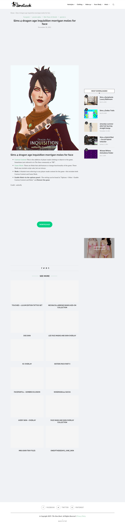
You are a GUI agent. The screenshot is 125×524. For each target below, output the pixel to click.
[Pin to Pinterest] (46, 268)
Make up (88, 4)
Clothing (79, 4)
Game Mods (19, 165)
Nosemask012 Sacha (62, 392)
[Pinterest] (77, 507)
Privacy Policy (81, 516)
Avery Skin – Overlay (27, 420)
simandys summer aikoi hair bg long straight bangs (106, 126)
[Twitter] (62, 507)
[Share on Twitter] (44, 268)
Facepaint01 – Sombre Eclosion (27, 392)
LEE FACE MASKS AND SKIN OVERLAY (62, 336)
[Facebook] (48, 507)
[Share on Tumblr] (48, 268)
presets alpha (36, 17)
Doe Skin (27, 336)
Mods (106, 4)
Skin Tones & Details (50, 17)
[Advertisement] (45, 46)
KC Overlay (27, 364)
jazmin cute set (99, 247)
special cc (63, 17)
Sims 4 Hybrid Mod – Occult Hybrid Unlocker (107, 139)
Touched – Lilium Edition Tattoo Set (27, 305)
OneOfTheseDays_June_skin (62, 451)
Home (12, 13)
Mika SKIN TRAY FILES (27, 451)
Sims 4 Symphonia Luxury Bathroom (106, 98)
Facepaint (26, 17)
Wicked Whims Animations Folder (106, 152)
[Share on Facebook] (41, 268)
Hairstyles (70, 4)
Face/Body (97, 4)
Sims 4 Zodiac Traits (107, 110)
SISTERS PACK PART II (62, 364)
